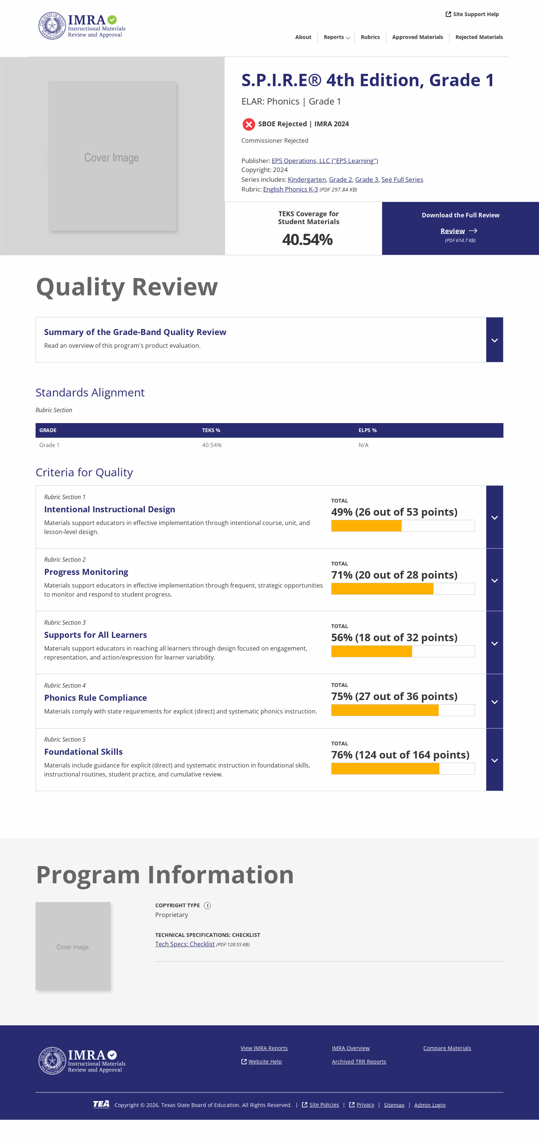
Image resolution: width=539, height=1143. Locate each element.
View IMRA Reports (264, 1070)
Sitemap (394, 1127)
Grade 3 (366, 179)
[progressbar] (397, 533)
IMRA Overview (351, 1070)
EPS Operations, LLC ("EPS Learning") (325, 160)
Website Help (265, 1084)
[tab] (269, 341)
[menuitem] (303, 36)
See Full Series (402, 179)
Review (453, 230)
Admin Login (430, 1127)
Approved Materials (420, 38)
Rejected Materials (482, 38)
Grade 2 (340, 179)
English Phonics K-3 (290, 189)
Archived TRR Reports (359, 1084)
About (303, 36)
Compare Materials (447, 1070)
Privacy (365, 1127)
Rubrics (370, 36)
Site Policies (324, 1127)
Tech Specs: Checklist (185, 967)
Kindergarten (307, 179)
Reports (334, 36)
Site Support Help (476, 14)
